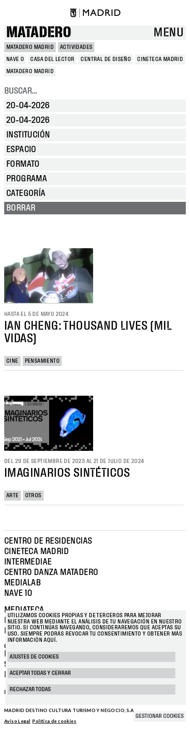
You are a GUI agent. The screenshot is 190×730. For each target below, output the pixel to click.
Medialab (22, 583)
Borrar (20, 208)
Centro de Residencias (48, 541)
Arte (12, 496)
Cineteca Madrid (36, 551)
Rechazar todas (30, 689)
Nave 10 (18, 593)
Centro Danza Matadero (51, 572)
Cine (12, 361)
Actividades (76, 47)
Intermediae (28, 562)
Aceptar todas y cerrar (40, 673)
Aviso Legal (17, 721)
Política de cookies (54, 721)
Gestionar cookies (159, 716)
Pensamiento (42, 361)
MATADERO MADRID (30, 47)
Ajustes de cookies (34, 657)
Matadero (38, 32)
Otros (33, 496)
